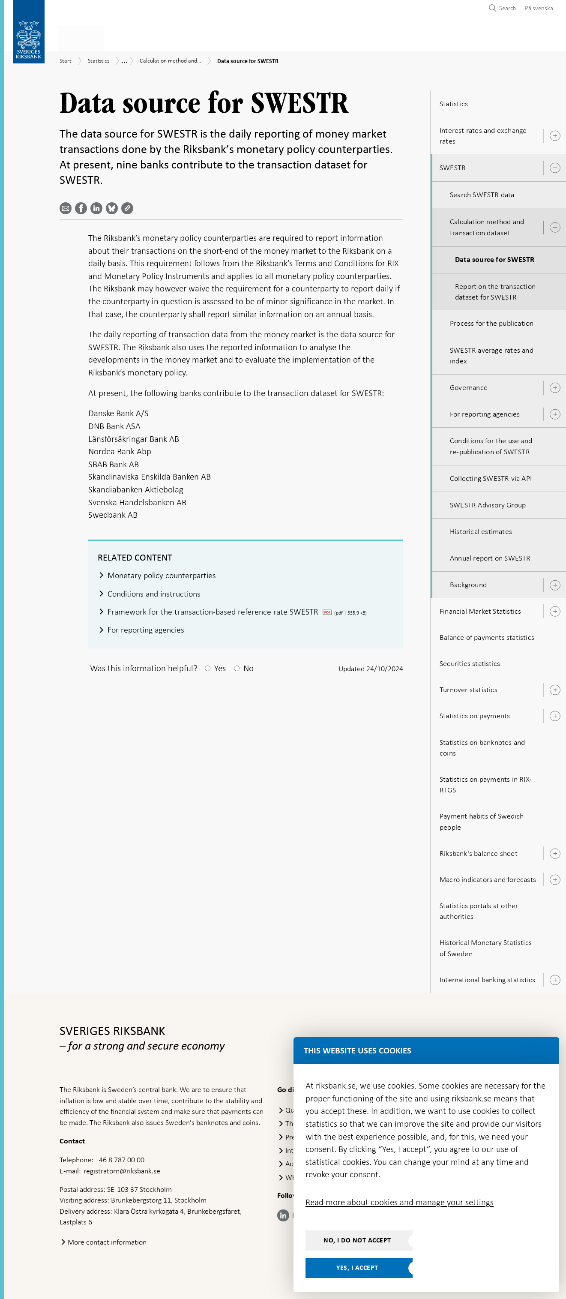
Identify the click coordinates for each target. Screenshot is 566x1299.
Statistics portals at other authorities (479, 908)
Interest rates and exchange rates (483, 133)
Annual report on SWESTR (490, 555)
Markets (340, 37)
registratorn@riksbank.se (122, 1168)
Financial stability (280, 37)
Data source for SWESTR (494, 257)
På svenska (539, 8)
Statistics (77, 37)
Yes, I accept (357, 1267)
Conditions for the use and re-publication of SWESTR (491, 443)
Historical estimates (481, 529)
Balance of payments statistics (487, 634)
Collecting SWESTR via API (491, 475)
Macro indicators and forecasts (488, 877)
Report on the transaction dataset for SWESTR (495, 289)
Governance (469, 385)
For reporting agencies (485, 411)
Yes (220, 666)
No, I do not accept (357, 1240)
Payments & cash (134, 37)
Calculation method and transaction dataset (487, 225)
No (248, 666)
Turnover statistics (468, 687)
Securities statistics (470, 661)
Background (468, 582)
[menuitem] (537, 7)
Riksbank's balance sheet (479, 850)
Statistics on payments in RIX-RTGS (486, 782)
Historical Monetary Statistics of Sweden (486, 946)
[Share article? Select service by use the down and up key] (98, 206)
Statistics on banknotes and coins (482, 745)
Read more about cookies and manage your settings (399, 1202)
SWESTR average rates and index (491, 353)
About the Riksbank (477, 37)
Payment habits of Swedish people (482, 819)
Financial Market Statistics (480, 608)
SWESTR (453, 165)
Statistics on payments (475, 713)
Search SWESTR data (482, 192)
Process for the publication (491, 321)
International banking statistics (487, 977)
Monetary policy (206, 37)
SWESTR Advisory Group (488, 502)
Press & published (399, 37)
